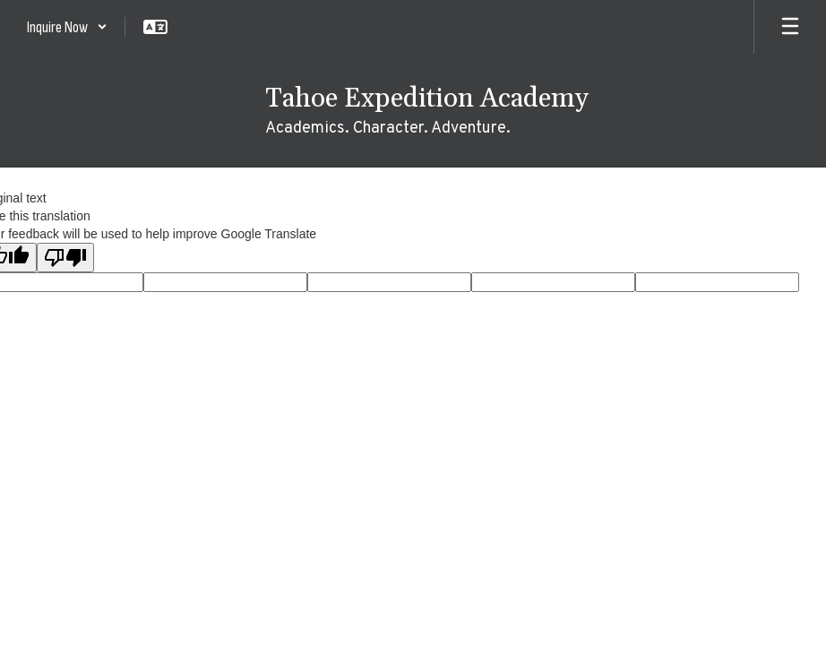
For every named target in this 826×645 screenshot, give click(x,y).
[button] (67, 27)
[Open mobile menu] (790, 27)
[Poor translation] (65, 257)
